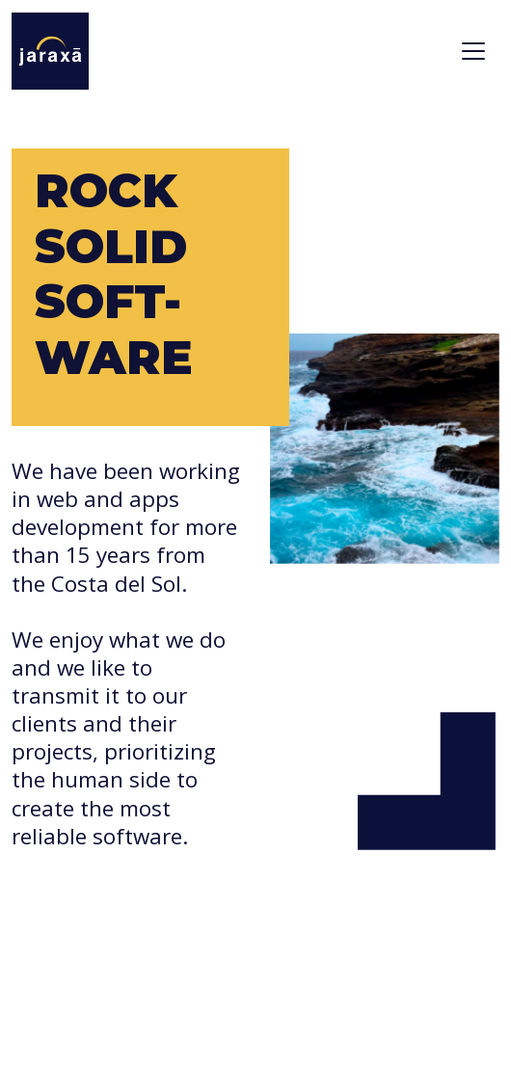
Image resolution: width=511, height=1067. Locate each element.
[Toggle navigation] (473, 51)
